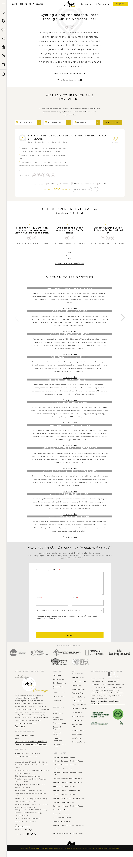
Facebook (29, 742)
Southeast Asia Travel (59, 751)
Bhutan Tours (78, 736)
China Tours (77, 719)
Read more (20, 732)
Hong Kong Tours (79, 722)
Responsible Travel (58, 694)
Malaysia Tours (78, 707)
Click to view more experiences (69, 264)
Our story (57, 681)
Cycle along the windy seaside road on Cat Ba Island (70, 231)
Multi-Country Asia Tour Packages (68, 839)
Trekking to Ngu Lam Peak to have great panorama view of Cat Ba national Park (32, 231)
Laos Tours (76, 691)
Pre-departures (59, 729)
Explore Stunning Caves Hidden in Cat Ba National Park (107, 231)
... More (22, 171)
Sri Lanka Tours (78, 748)
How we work (59, 703)
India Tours (76, 744)
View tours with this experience (69, 73)
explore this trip (83, 190)
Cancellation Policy (58, 740)
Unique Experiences (58, 724)
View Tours (112, 122)
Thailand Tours (78, 699)
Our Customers (59, 689)
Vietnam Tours (78, 683)
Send (70, 641)
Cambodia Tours (79, 687)
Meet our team (59, 699)
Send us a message (23, 836)
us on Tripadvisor (39, 750)
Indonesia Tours (78, 703)
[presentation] (55, 631)
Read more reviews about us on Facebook (105, 708)
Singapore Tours (79, 711)
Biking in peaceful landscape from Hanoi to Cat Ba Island (67, 137)
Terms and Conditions (57, 746)
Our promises (59, 685)
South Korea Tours (77, 731)
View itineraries (70, 310)
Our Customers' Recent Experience (31, 747)
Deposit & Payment (57, 734)
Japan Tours (77, 726)
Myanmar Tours (78, 695)
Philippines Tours (79, 715)
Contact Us (57, 707)
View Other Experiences (70, 80)
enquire (120, 4)
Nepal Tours (77, 740)
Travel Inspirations (58, 718)
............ (56, 836)
